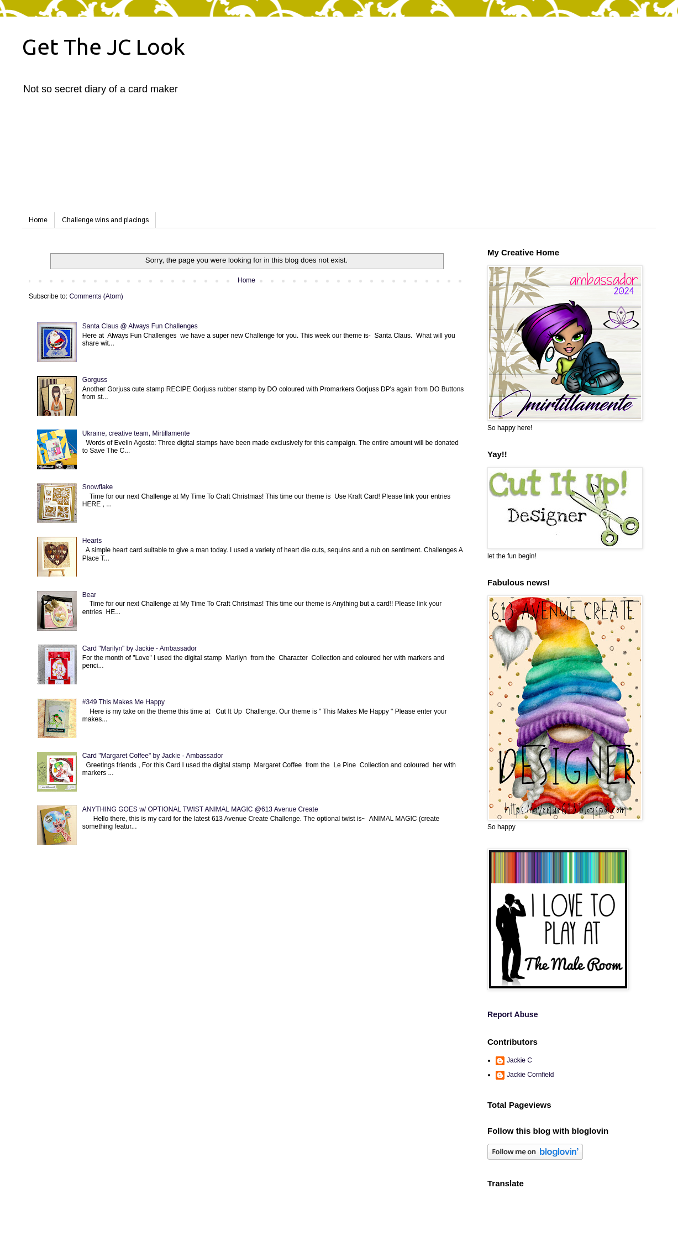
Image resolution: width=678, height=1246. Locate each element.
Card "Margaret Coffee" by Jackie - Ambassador (152, 756)
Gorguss (94, 380)
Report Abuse (512, 1014)
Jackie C (519, 1060)
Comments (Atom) (96, 296)
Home (38, 220)
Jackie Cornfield (530, 1075)
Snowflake (97, 487)
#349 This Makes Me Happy (123, 702)
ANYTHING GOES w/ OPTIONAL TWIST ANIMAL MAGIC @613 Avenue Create (200, 809)
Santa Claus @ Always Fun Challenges (140, 326)
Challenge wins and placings (105, 220)
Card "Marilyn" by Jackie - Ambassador (139, 648)
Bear (89, 595)
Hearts (92, 541)
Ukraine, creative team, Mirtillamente (136, 433)
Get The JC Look (103, 46)
